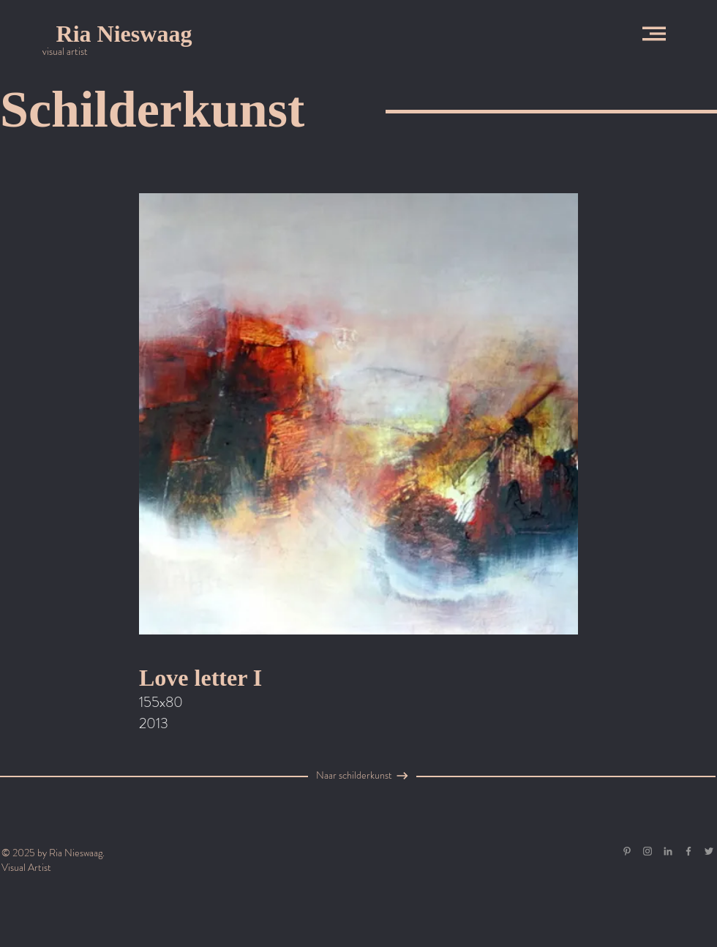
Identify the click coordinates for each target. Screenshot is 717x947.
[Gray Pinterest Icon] (627, 851)
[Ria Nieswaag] (124, 33)
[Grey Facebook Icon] (688, 851)
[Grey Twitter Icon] (709, 851)
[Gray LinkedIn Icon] (668, 851)
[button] (654, 33)
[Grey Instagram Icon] (647, 851)
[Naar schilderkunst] (354, 775)
